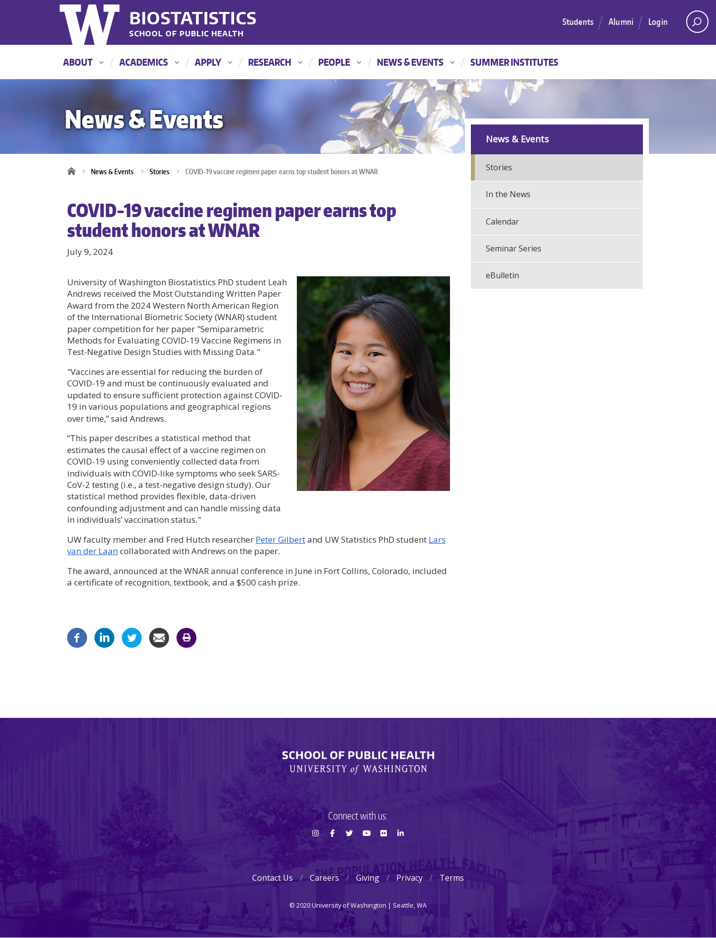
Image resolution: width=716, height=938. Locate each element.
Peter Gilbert (280, 539)
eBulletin (502, 275)
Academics (149, 62)
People (339, 62)
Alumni (621, 21)
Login (658, 21)
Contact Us (272, 877)
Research (275, 62)
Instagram (315, 850)
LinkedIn (401, 850)
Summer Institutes (514, 62)
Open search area (694, 24)
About (83, 62)
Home (74, 172)
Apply (213, 62)
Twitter (350, 850)
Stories (160, 171)
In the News (508, 194)
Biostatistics (193, 17)
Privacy (409, 877)
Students (578, 21)
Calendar (502, 221)
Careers (324, 877)
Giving (367, 877)
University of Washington (91, 22)
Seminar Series (513, 248)
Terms (452, 877)
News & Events (415, 62)
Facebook (332, 850)
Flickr (383, 850)
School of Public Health (186, 34)
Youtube (366, 850)
